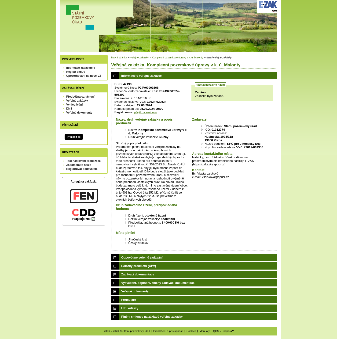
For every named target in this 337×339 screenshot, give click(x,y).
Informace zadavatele (80, 67)
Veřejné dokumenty (79, 112)
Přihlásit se (74, 136)
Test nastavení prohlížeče (83, 161)
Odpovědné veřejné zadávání (141, 257)
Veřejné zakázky (77, 100)
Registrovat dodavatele (82, 169)
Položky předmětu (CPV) (138, 266)
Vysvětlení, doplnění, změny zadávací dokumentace (157, 283)
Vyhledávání (74, 104)
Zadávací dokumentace (137, 274)
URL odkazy (129, 308)
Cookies (191, 331)
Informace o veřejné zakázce (141, 75)
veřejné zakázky (139, 57)
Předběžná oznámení (80, 96)
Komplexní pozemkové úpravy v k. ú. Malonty (177, 57)
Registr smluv (75, 71)
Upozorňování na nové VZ (83, 75)
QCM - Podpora (222, 331)
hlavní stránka (119, 57)
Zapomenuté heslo (78, 165)
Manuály (204, 331)
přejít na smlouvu (145, 112)
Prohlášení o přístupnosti (168, 331)
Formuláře (128, 299)
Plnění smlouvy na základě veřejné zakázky (152, 316)
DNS (69, 108)
